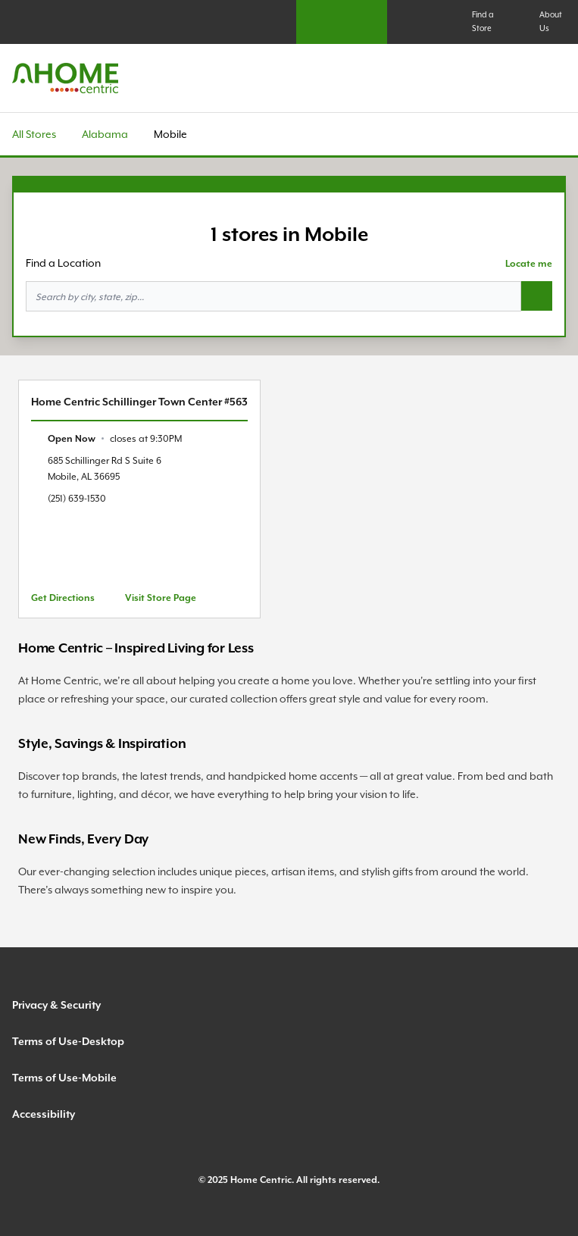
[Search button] (536, 296)
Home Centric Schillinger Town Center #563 (139, 401)
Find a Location (63, 263)
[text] (115, 438)
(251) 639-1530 (77, 498)
